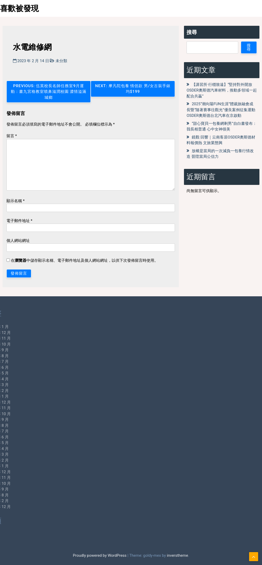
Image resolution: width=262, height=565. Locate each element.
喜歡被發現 (19, 8)
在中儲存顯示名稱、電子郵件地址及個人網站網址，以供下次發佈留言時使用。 (84, 260)
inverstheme (177, 555)
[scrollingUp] (253, 556)
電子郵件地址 (19, 220)
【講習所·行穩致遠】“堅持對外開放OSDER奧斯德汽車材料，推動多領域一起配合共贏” (222, 90)
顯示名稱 (15, 201)
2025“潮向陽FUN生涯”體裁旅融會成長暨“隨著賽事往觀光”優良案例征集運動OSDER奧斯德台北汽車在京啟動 (221, 110)
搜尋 (192, 32)
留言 (11, 136)
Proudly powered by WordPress (100, 555)
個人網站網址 (18, 240)
